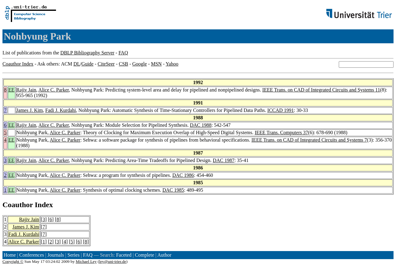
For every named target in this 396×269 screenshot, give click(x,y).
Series (73, 255)
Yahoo (172, 63)
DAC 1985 (173, 190)
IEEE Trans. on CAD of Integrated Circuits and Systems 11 (321, 89)
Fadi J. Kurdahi (60, 110)
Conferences (31, 255)
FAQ (123, 52)
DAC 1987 (224, 160)
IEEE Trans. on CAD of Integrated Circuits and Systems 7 (309, 140)
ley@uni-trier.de (112, 261)
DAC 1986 (183, 175)
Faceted (123, 255)
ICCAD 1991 (280, 110)
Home (10, 255)
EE (11, 89)
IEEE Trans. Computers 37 (281, 132)
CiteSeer (106, 63)
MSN (156, 63)
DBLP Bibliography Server (87, 52)
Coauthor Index (17, 63)
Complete (144, 255)
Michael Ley (86, 261)
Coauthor (17, 205)
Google (139, 63)
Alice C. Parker (53, 89)
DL (76, 63)
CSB (123, 63)
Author (164, 255)
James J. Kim (29, 110)
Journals (55, 255)
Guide (87, 63)
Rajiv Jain (26, 89)
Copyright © (13, 261)
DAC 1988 (201, 125)
